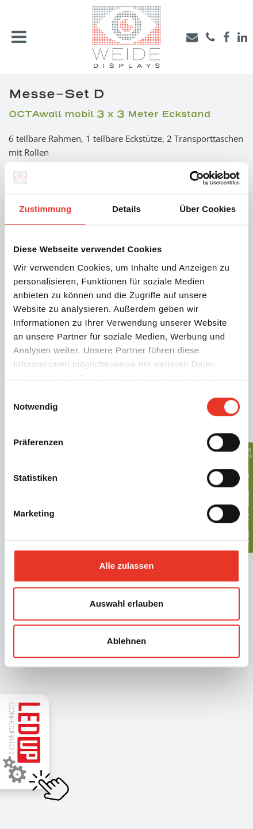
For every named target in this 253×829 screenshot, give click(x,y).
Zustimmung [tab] (45, 209)
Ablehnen (126, 641)
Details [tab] (126, 209)
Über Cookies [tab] (207, 209)
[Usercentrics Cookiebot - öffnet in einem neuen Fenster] (189, 178)
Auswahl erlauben (126, 603)
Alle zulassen (126, 565)
